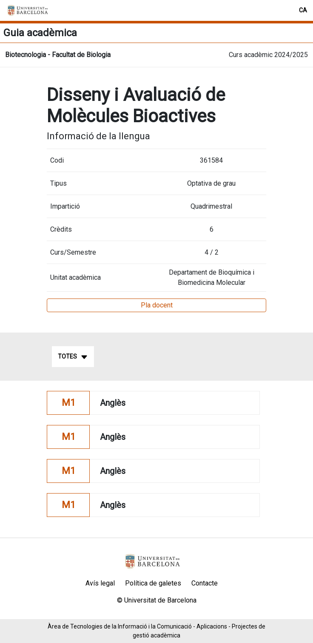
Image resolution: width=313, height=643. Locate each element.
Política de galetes (153, 583)
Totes (73, 357)
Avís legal (100, 583)
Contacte (204, 583)
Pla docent (157, 305)
